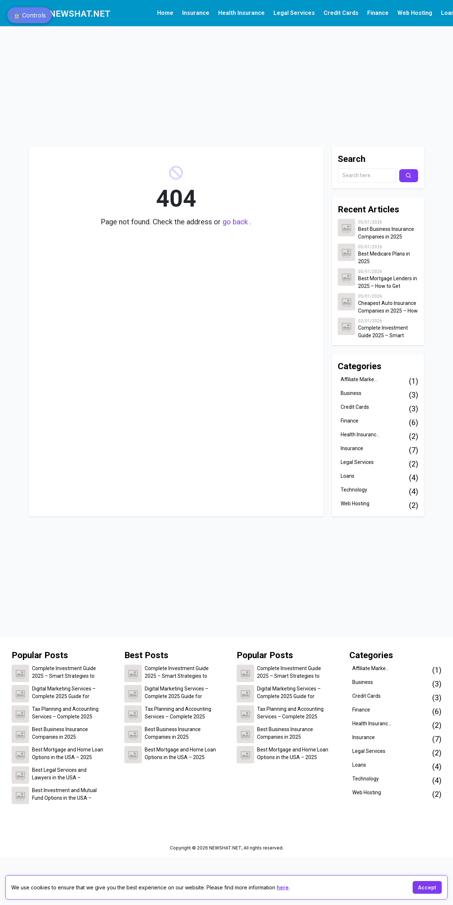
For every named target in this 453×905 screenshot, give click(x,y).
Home (165, 12)
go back (236, 221)
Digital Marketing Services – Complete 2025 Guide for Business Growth (64, 693)
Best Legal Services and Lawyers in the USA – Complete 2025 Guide (59, 774)
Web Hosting (414, 12)
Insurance (195, 12)
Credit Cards (341, 12)
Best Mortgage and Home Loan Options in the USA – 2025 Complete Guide (67, 754)
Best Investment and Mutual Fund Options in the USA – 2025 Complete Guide (64, 794)
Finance (378, 12)
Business (351, 393)
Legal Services (294, 12)
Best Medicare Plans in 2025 (384, 257)
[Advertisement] (139, 83)
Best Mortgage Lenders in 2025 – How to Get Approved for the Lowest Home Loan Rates (387, 283)
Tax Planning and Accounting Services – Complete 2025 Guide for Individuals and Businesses (65, 713)
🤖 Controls (29, 15)
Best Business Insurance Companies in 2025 (386, 233)
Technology (354, 490)
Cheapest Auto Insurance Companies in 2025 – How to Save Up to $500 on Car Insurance (388, 307)
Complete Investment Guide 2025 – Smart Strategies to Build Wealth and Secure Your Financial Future (387, 332)
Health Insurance (241, 12)
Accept (427, 887)
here (283, 887)
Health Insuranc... (360, 434)
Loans (347, 476)
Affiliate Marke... (359, 379)
